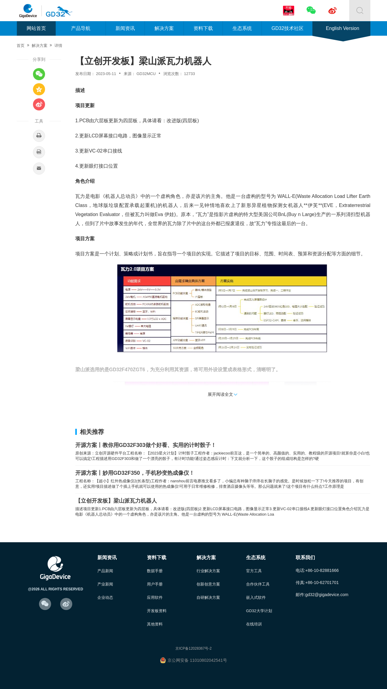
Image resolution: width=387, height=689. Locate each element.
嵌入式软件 (256, 597)
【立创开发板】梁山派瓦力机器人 (116, 501)
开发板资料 (157, 611)
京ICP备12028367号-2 (193, 648)
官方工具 (254, 571)
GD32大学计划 (259, 611)
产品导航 (80, 28)
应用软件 (155, 597)
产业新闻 (105, 584)
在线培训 (254, 624)
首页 (20, 45)
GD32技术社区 (288, 28)
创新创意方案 (208, 584)
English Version (342, 28)
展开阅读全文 (223, 394)
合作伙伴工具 (258, 584)
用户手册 (155, 584)
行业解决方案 (208, 571)
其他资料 (155, 624)
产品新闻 (105, 571)
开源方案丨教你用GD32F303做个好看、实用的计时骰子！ (145, 445)
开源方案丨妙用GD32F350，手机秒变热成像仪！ (134, 473)
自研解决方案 (208, 597)
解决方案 (164, 28)
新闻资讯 (125, 28)
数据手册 (155, 571)
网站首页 (36, 28)
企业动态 (105, 597)
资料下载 (203, 28)
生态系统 (242, 28)
